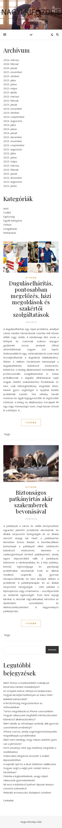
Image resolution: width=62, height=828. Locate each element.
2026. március (11, 60)
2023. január (10, 173)
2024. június (10, 129)
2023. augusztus (12, 149)
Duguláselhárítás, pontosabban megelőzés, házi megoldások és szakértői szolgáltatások (31, 298)
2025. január (10, 104)
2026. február (11, 64)
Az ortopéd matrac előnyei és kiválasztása (27, 691)
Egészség (9, 216)
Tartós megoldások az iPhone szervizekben (28, 711)
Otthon (7, 224)
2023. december (12, 137)
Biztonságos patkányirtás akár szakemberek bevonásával (31, 502)
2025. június (10, 84)
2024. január (10, 133)
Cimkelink (8, 800)
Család (7, 212)
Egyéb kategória (12, 220)
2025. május (10, 88)
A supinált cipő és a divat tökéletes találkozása (29, 764)
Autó (6, 208)
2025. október (11, 76)
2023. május (10, 161)
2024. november (12, 108)
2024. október (11, 112)
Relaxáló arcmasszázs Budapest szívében (27, 792)
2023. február (11, 169)
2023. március (11, 165)
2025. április (10, 92)
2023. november (12, 141)
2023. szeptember (14, 145)
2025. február (11, 100)
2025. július (9, 80)
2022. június (10, 185)
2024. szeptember (14, 116)
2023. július (9, 153)
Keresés (52, 649)
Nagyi (7, 434)
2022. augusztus (12, 181)
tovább (31, 422)
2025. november (12, 72)
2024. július (9, 125)
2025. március (11, 96)
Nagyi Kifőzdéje (31, 12)
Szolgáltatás (10, 228)
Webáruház (9, 232)
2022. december (12, 177)
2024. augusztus (12, 121)
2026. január (10, 68)
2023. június (10, 157)
